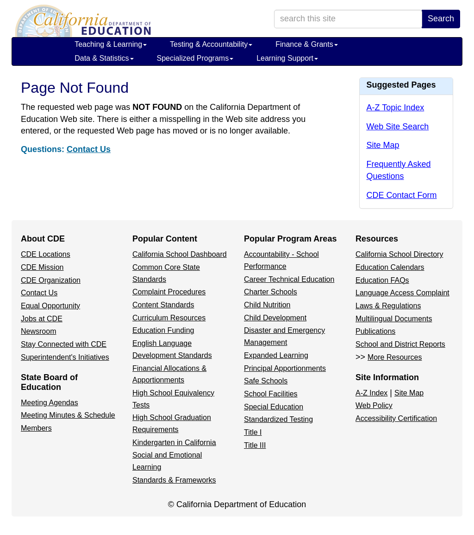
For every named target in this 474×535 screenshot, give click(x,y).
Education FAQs (382, 280)
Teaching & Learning (111, 44)
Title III (255, 445)
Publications (375, 331)
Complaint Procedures (169, 292)
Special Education (273, 407)
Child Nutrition (267, 305)
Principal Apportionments (285, 368)
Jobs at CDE (41, 319)
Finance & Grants (306, 44)
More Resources (395, 357)
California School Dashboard (179, 254)
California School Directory (399, 254)
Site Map (383, 145)
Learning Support (287, 58)
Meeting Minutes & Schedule (68, 415)
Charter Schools (270, 292)
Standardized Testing (278, 419)
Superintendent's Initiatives (65, 357)
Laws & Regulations (388, 306)
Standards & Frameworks (174, 480)
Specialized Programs (195, 58)
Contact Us (89, 149)
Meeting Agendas (49, 403)
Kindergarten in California (174, 442)
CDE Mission (42, 267)
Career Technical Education (289, 279)
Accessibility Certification (396, 418)
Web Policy (374, 405)
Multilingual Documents (394, 319)
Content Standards (163, 305)
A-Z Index (371, 393)
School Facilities (271, 394)
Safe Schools (265, 381)
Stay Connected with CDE (63, 344)
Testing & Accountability (211, 44)
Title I (253, 432)
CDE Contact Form (402, 195)
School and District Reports (400, 344)
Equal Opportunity (50, 306)
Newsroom (38, 331)
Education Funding (163, 330)
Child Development (275, 318)
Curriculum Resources (169, 318)
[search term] (348, 19)
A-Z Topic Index (395, 107)
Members (36, 428)
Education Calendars (390, 267)
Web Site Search (398, 126)
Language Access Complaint (402, 293)
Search (441, 18)
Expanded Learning (276, 355)
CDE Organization (51, 280)
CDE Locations (45, 254)
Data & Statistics (104, 58)
